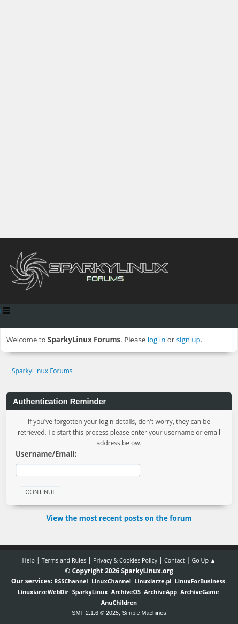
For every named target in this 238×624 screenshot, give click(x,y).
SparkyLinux (90, 592)
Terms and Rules (64, 560)
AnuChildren (119, 602)
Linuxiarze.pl (152, 581)
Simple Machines (144, 613)
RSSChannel (71, 581)
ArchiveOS (126, 592)
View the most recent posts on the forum (118, 518)
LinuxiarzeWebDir (43, 592)
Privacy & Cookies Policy (125, 560)
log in (157, 339)
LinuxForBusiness (200, 581)
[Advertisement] (119, 119)
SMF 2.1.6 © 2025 (95, 613)
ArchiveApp (160, 592)
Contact (174, 560)
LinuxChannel (111, 581)
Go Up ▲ (203, 560)
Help (28, 560)
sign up (188, 339)
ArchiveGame (199, 592)
